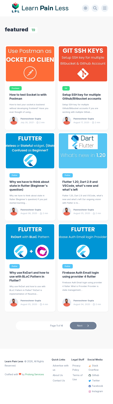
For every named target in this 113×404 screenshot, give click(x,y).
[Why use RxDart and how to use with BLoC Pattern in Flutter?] (30, 241)
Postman (15, 88)
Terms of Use (77, 377)
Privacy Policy (76, 367)
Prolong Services (34, 374)
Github (94, 375)
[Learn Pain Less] (43, 8)
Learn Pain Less (14, 361)
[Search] (95, 8)
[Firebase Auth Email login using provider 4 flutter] (83, 241)
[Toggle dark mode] (85, 8)
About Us (58, 375)
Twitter (94, 380)
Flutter (14, 175)
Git (66, 88)
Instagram (96, 391)
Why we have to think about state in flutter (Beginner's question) (29, 185)
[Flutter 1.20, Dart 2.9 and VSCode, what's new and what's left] (83, 150)
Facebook (96, 385)
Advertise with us (61, 367)
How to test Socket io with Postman (28, 96)
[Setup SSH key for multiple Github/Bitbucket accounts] (83, 63)
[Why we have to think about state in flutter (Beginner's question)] (30, 150)
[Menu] (104, 8)
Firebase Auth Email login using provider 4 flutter (80, 274)
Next (83, 325)
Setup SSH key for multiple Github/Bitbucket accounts (81, 96)
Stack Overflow (94, 367)
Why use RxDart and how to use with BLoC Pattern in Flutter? (29, 276)
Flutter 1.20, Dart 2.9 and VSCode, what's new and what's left (80, 185)
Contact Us (59, 380)
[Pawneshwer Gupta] (15, 120)
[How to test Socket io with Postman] (30, 63)
